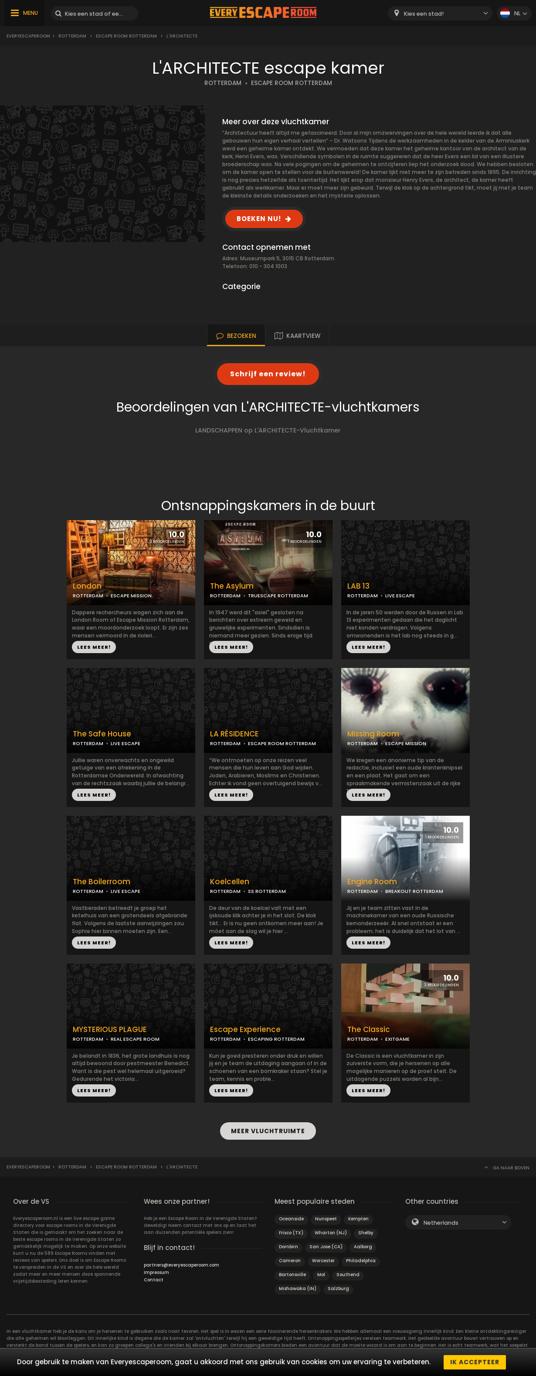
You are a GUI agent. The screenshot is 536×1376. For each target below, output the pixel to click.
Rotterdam (72, 36)
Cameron (290, 1260)
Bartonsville (292, 1274)
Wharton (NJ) (331, 1233)
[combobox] (440, 13)
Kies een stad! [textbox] (424, 13)
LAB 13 (358, 586)
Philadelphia (361, 1260)
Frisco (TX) (291, 1233)
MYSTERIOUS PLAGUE (110, 1029)
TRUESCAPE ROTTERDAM (278, 595)
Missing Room (373, 734)
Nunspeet (326, 1219)
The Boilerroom (101, 881)
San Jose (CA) (326, 1246)
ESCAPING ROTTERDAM (276, 1038)
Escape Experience (245, 1029)
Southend (348, 1274)
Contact (153, 1280)
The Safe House (102, 734)
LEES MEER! (94, 647)
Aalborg (363, 1246)
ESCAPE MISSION (131, 595)
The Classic (368, 1029)
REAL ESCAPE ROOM (135, 1038)
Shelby (365, 1233)
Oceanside (291, 1219)
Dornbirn (288, 1246)
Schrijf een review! (268, 374)
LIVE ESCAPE (400, 595)
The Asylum (232, 586)
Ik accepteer (474, 1362)
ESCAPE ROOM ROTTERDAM (126, 36)
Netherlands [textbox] (441, 1222)
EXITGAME (397, 1038)
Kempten (358, 1219)
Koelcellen (229, 881)
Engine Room (372, 881)
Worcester (323, 1260)
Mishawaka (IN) (297, 1288)
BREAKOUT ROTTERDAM (414, 891)
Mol (321, 1274)
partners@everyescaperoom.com (181, 1265)
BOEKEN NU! (259, 218)
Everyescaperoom (28, 36)
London (87, 586)
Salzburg (338, 1288)
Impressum (156, 1272)
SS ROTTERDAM (267, 891)
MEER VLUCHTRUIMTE (268, 1131)
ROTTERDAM (222, 83)
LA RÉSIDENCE (234, 734)
